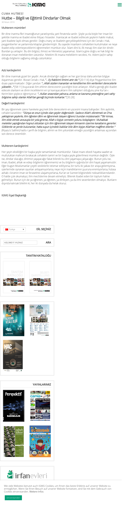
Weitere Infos (36, 491)
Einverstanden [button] (13, 497)
